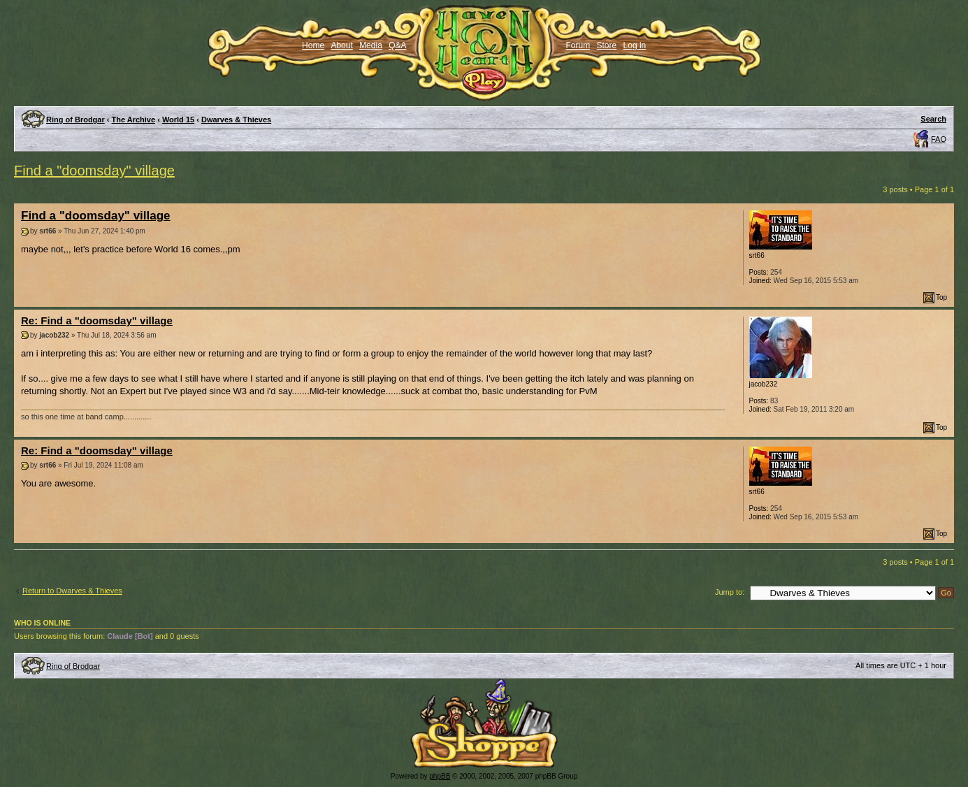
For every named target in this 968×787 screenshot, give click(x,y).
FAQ (938, 139)
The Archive (134, 119)
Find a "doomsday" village (94, 170)
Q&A (397, 45)
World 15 (178, 119)
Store (607, 45)
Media (370, 45)
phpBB (439, 776)
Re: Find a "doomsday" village (97, 320)
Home (313, 45)
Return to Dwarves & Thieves (72, 590)
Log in (634, 45)
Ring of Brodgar (75, 119)
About (341, 45)
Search (933, 119)
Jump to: (729, 592)
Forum (578, 45)
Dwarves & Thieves (236, 119)
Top (941, 297)
